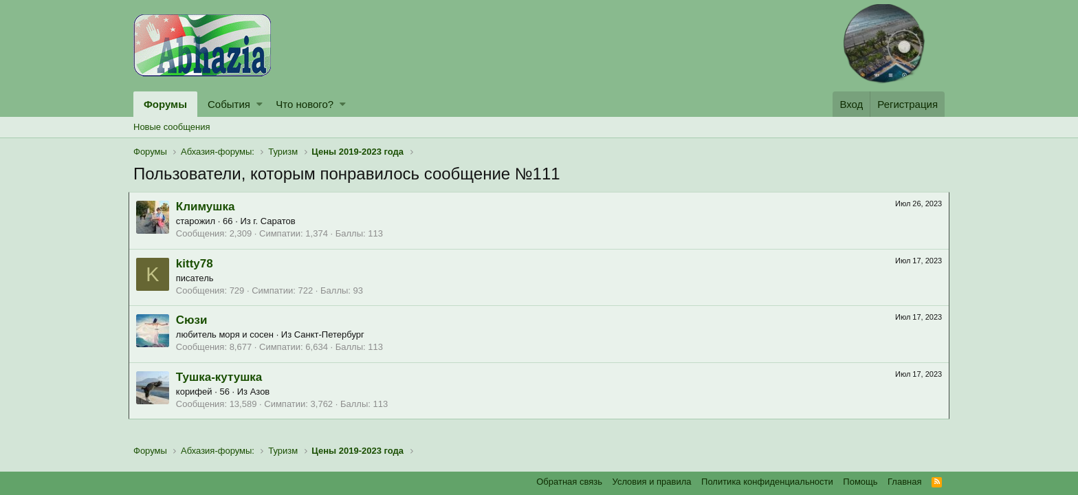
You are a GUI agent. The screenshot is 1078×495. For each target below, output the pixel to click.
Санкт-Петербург (334, 334)
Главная (904, 481)
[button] (259, 104)
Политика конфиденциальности (767, 481)
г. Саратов (279, 221)
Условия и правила (652, 481)
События (229, 104)
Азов (265, 391)
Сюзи (196, 320)
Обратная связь (569, 481)
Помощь (860, 481)
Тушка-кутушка (224, 377)
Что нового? (304, 104)
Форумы (165, 104)
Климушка (210, 206)
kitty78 (199, 263)
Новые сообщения (171, 127)
